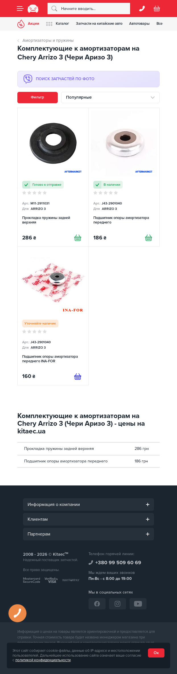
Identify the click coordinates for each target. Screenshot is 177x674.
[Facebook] (97, 603)
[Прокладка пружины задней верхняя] (53, 177)
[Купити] (77, 237)
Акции (28, 24)
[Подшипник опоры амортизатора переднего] (124, 177)
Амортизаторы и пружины (48, 40)
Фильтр (37, 97)
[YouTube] (138, 603)
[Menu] (20, 8)
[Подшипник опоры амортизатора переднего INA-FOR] (53, 316)
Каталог (57, 23)
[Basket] (157, 8)
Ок (156, 652)
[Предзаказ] (77, 376)
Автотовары (139, 23)
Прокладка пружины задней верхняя (59, 448)
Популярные (79, 97)
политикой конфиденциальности (43, 660)
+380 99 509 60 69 (118, 562)
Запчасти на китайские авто (99, 23)
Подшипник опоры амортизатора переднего (66, 461)
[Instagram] (117, 603)
